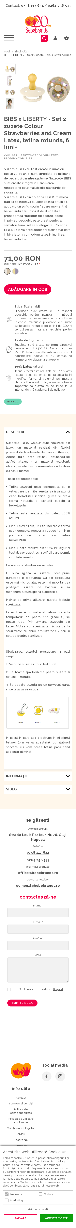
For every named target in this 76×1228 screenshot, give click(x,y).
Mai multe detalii (38, 1209)
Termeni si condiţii (21, 1103)
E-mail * (38, 922)
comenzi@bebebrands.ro (38, 886)
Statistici (49, 1194)
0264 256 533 (59, 5)
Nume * (38, 905)
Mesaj (38, 954)
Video (11, 789)
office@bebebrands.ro (38, 873)
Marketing (16, 1200)
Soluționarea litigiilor (21, 1128)
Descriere (15, 432)
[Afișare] (58, 989)
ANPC (21, 1134)
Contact (21, 1097)
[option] (45, 88)
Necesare (16, 1194)
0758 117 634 (32, 5)
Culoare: (21, 264)
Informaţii (16, 776)
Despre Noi (21, 1139)
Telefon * (38, 938)
